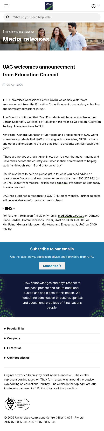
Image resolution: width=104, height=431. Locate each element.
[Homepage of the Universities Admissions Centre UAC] (49, 6)
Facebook (61, 183)
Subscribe (52, 266)
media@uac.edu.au (71, 215)
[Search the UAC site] (54, 17)
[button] (91, 6)
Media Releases (25, 31)
